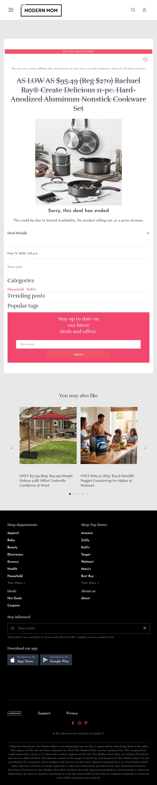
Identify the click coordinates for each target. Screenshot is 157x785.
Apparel (13, 533)
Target (86, 554)
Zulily (85, 540)
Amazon (87, 533)
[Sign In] (144, 10)
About (85, 598)
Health (12, 569)
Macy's (86, 569)
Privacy (72, 713)
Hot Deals (14, 598)
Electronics (15, 554)
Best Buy (87, 576)
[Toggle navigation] (10, 10)
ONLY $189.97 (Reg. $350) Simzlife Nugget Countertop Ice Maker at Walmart (107, 480)
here (142, 68)
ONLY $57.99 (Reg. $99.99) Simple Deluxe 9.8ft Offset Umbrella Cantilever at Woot (46, 480)
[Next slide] (145, 448)
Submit (78, 354)
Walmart (87, 562)
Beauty (12, 547)
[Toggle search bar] (133, 10)
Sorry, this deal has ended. (78, 51)
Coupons (13, 605)
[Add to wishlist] (145, 59)
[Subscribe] (144, 628)
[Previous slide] (11, 448)
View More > (16, 583)
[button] (70, 494)
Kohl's (31, 289)
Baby (11, 540)
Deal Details (17, 233)
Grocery (13, 562)
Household (15, 289)
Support (44, 713)
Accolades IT (96, 733)
